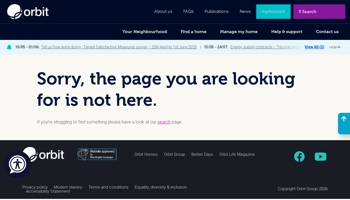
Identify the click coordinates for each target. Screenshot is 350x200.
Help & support (286, 31)
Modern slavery (68, 188)
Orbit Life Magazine (237, 156)
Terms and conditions (108, 188)
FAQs (188, 11)
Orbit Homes (146, 156)
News (245, 11)
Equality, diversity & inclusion (161, 188)
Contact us (327, 31)
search (164, 123)
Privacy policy (35, 188)
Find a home (193, 31)
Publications (217, 11)
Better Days (202, 156)
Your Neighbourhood (144, 31)
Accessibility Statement (48, 192)
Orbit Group (174, 156)
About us (163, 11)
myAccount (273, 11)
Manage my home (239, 31)
